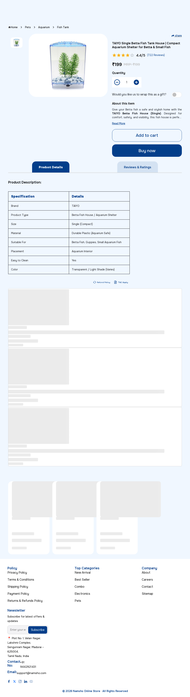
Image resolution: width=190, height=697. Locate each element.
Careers (147, 580)
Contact (147, 587)
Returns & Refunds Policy (24, 601)
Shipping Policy (17, 587)
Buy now (146, 150)
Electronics (82, 594)
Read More (118, 123)
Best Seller (82, 580)
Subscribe (38, 630)
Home (13, 27)
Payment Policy (18, 594)
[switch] (177, 94)
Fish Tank (63, 27)
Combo (79, 587)
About (146, 573)
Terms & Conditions (20, 580)
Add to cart (147, 135)
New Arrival (83, 573)
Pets (28, 27)
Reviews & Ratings (137, 167)
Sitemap (147, 594)
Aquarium (44, 27)
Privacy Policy (17, 573)
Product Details (51, 167)
